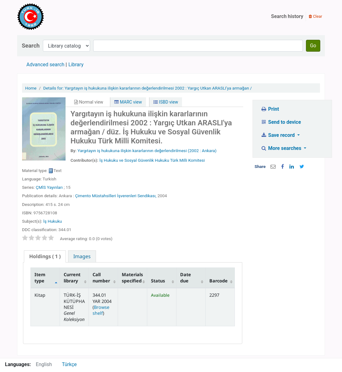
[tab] (45, 256)
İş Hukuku (52, 221)
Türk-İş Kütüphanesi (48, 16)
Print (270, 109)
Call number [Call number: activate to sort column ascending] (101, 277)
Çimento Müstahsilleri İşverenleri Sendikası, (116, 195)
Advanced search (45, 64)
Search (31, 45)
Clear (315, 16)
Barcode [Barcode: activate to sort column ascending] (218, 281)
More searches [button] (282, 148)
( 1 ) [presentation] (45, 256)
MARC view (128, 102)
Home (31, 88)
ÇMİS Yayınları (49, 187)
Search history (287, 16)
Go (313, 46)
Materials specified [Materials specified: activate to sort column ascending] (132, 277)
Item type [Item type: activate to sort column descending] (39, 277)
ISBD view (165, 102)
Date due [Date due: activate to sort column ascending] (185, 277)
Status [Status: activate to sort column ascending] (158, 281)
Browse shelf (101, 310)
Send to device (281, 122)
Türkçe (69, 364)
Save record (278, 135)
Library (75, 64)
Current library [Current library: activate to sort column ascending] (72, 277)
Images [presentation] (82, 256)
